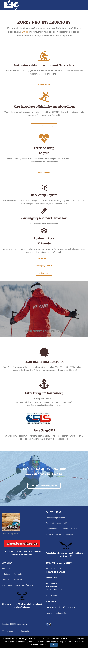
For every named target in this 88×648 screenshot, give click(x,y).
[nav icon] (81, 5)
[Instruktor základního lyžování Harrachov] (44, 56)
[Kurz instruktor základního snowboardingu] (44, 97)
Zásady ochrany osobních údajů (15, 631)
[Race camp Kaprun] (44, 188)
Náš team (6, 569)
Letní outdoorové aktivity (12, 580)
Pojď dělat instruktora (44, 362)
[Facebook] (47, 624)
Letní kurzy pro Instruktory (44, 393)
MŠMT (24, 31)
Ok (54, 645)
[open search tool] (74, 5)
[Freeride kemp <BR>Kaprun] (44, 138)
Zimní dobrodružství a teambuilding (61, 534)
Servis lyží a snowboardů (56, 523)
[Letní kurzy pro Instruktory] (44, 384)
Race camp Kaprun (44, 195)
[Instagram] (50, 624)
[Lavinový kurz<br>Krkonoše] (44, 231)
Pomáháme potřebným (55, 518)
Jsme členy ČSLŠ (44, 430)
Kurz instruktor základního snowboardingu (44, 106)
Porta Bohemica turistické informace (17, 585)
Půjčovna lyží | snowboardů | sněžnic (61, 529)
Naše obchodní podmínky (57, 613)
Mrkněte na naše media (12, 574)
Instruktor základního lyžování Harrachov (44, 65)
